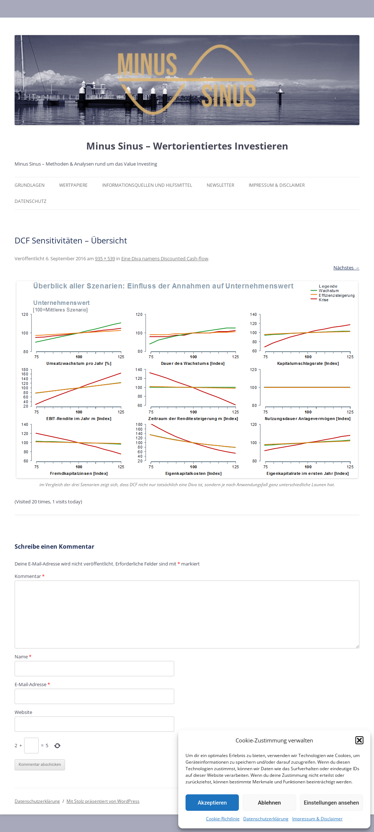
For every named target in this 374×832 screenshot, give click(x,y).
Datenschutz (30, 201)
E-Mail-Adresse (32, 684)
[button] (359, 740)
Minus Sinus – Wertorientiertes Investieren (187, 145)
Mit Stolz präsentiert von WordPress (103, 801)
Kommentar (30, 576)
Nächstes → (346, 267)
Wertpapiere (73, 185)
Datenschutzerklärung (266, 819)
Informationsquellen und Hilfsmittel (147, 185)
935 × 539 (105, 258)
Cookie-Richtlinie (223, 819)
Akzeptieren (212, 802)
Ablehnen (269, 802)
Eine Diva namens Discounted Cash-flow (164, 258)
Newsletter (220, 185)
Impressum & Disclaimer (317, 819)
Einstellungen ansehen (331, 802)
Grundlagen (30, 185)
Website (23, 712)
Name (23, 656)
